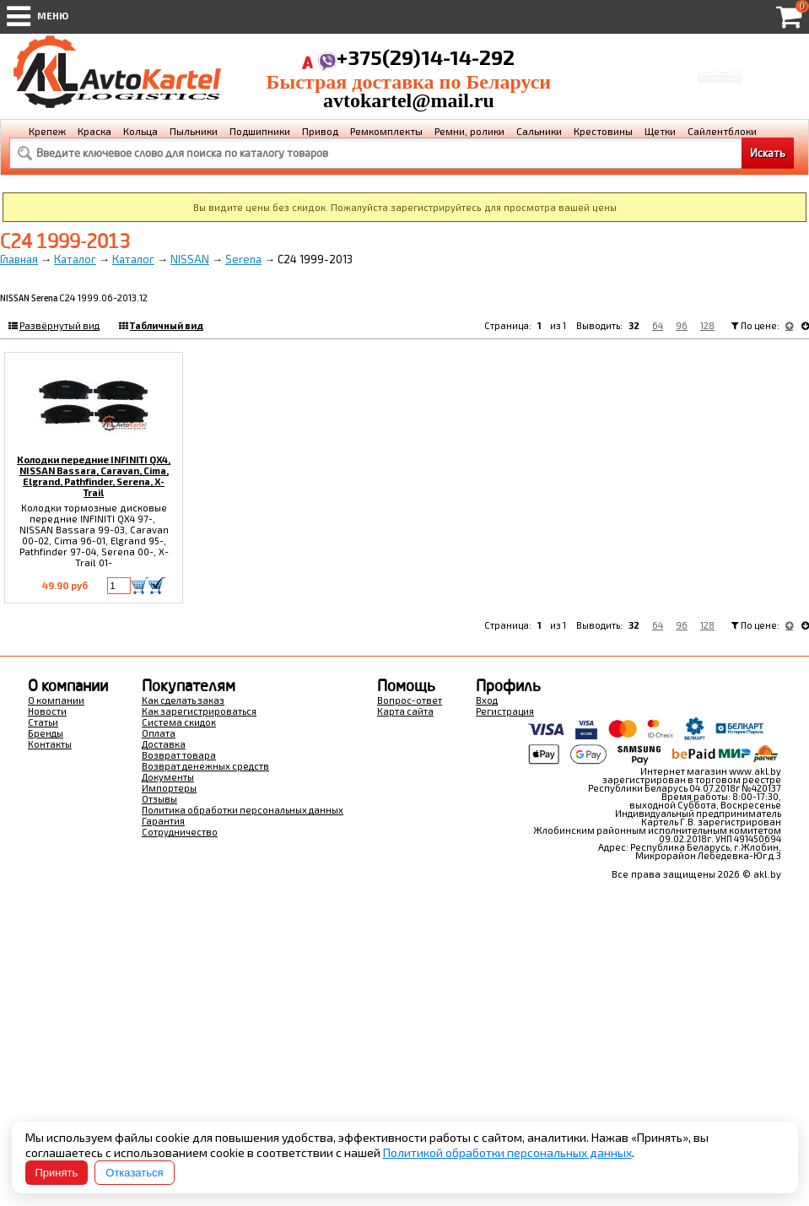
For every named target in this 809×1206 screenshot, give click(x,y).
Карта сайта (405, 711)
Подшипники (259, 131)
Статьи (43, 722)
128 (707, 325)
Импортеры (169, 787)
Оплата (158, 732)
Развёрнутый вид (59, 325)
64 (657, 325)
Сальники (539, 131)
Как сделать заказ (183, 700)
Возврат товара (179, 754)
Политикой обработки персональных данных (507, 1152)
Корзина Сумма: (719, 62)
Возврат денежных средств (205, 765)
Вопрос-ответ (409, 700)
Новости (47, 711)
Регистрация (505, 711)
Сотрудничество (180, 831)
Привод (320, 131)
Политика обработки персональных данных (242, 809)
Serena (243, 259)
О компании (56, 700)
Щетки (660, 131)
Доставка (164, 743)
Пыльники (194, 131)
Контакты (50, 743)
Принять (56, 1172)
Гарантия (163, 820)
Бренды (45, 732)
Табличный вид (166, 325)
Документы (168, 776)
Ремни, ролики (469, 131)
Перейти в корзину (720, 84)
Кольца (140, 131)
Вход (487, 700)
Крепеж (47, 131)
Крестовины (603, 131)
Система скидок (179, 722)
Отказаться (134, 1172)
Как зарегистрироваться (199, 711)
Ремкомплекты (386, 131)
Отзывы (159, 798)
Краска (94, 131)
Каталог (75, 259)
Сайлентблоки (722, 131)
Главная (19, 259)
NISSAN (189, 259)
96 (682, 325)
